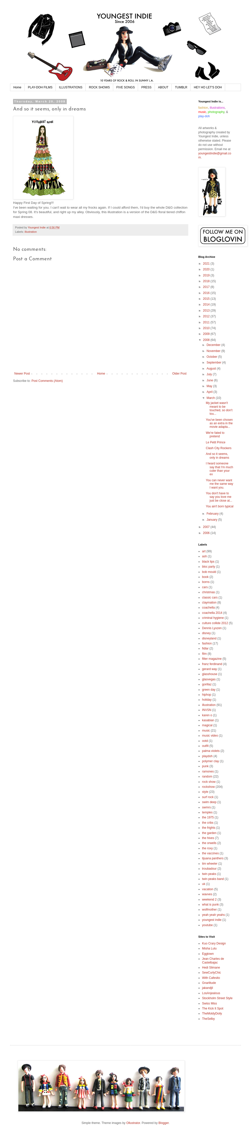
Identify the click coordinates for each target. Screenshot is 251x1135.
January (212, 519)
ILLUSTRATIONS (70, 87)
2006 (207, 533)
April (210, 392)
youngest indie (211, 920)
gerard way (209, 669)
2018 (207, 281)
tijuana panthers (212, 858)
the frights (208, 827)
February (213, 513)
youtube (207, 925)
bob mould (209, 572)
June (210, 380)
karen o (207, 715)
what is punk (210, 904)
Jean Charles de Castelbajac (213, 960)
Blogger (163, 1123)
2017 (207, 287)
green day (208, 689)
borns (206, 582)
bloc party (208, 566)
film (204, 653)
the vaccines (210, 853)
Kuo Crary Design (214, 943)
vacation (207, 889)
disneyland (209, 638)
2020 (207, 269)
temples (207, 812)
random (207, 776)
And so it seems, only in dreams (217, 455)
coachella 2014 (212, 613)
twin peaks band (213, 879)
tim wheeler (209, 863)
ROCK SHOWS (99, 87)
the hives (208, 838)
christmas (208, 592)
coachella (208, 607)
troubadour (209, 868)
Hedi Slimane (211, 967)
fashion (207, 643)
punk (205, 766)
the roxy (207, 848)
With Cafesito (211, 978)
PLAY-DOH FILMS (40, 87)
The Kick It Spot (212, 1008)
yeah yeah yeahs (213, 915)
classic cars (210, 597)
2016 (207, 293)
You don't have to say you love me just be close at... (219, 497)
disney (206, 633)
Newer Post (22, 373)
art (204, 551)
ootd (205, 741)
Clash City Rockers (218, 448)
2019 (207, 275)
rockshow (208, 787)
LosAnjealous (211, 993)
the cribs (207, 822)
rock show (209, 782)
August (212, 368)
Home (17, 87)
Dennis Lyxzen (212, 628)
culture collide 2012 (215, 623)
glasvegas (209, 679)
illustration (31, 231)
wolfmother (209, 909)
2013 (207, 310)
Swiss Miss (209, 1003)
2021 (207, 263)
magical (207, 725)
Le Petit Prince (215, 442)
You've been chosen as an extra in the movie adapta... (219, 423)
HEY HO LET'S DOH (208, 87)
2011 (207, 322)
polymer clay (210, 761)
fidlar (205, 648)
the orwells (209, 843)
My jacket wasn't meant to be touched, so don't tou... (219, 408)
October (212, 357)
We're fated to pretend (215, 434)
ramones (208, 771)
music (206, 730)
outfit (205, 746)
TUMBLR (181, 87)
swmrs (206, 807)
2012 (207, 316)
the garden (209, 833)
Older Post (179, 373)
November (214, 351)
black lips (208, 561)
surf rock (208, 797)
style (205, 792)
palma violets (211, 751)
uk (203, 884)
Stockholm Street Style (217, 998)
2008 (207, 340)
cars (205, 587)
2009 (207, 334)
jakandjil (207, 988)
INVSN (206, 710)
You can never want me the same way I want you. (219, 484)
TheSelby (208, 1019)
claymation (209, 602)
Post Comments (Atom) (47, 381)
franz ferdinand (212, 664)
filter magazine (212, 659)
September (214, 362)
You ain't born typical (219, 506)
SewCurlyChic (211, 972)
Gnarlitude (209, 983)
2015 (207, 299)
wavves (207, 894)
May (210, 386)
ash (204, 556)
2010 (207, 328)
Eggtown (208, 953)
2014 (207, 304)
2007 (207, 527)
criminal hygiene (213, 618)
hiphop (206, 694)
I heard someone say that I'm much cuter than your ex (219, 469)
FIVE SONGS (125, 87)
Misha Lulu (209, 948)
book (205, 577)
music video (210, 735)
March (211, 398)
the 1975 (208, 817)
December (214, 345)
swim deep (209, 802)
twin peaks (209, 874)
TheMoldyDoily (212, 1013)
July (210, 374)
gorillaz (207, 684)
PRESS (146, 87)
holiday (207, 699)
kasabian (208, 720)
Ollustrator (133, 1123)
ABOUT (163, 87)
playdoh (207, 756)
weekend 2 (209, 899)
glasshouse (209, 674)
